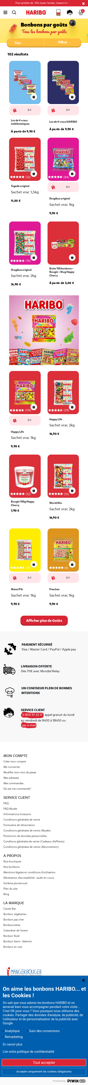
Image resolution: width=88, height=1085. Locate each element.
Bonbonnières (11, 925)
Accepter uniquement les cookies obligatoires (44, 1071)
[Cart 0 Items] (81, 12)
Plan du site (10, 889)
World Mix (55, 503)
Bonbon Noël (11, 936)
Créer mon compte (14, 761)
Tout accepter (44, 1062)
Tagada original (20, 186)
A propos (12, 856)
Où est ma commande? (17, 789)
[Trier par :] (25, 42)
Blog (6, 894)
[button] (58, 12)
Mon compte (15, 756)
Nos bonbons (11, 867)
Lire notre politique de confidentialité (28, 1051)
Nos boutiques (12, 861)
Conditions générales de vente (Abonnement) (31, 847)
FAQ (6, 803)
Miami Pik (17, 589)
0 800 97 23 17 (32, 715)
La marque (13, 903)
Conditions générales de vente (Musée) (27, 830)
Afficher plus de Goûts (44, 620)
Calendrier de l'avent (15, 930)
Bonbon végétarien (15, 914)
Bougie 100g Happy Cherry (22, 503)
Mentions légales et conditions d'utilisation (29, 872)
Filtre (62, 42)
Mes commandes (13, 783)
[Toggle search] (14, 12)
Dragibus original (59, 198)
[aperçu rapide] (33, 174)
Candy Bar (9, 909)
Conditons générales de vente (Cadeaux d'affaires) (34, 841)
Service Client (16, 797)
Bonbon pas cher (13, 919)
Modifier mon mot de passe (19, 772)
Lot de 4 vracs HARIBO (63, 122)
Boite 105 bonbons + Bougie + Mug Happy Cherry (61, 272)
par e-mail (29, 725)
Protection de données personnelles (25, 836)
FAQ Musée (10, 809)
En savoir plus (12, 1044)
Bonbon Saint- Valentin (17, 941)
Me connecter (11, 767)
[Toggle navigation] (5, 12)
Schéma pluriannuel (15, 883)
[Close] (83, 3)
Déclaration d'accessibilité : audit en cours (28, 878)
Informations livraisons (17, 814)
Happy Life (17, 432)
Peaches (54, 589)
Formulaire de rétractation (19, 825)
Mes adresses (11, 778)
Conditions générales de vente (21, 819)
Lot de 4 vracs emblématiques (20, 122)
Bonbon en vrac (13, 947)
